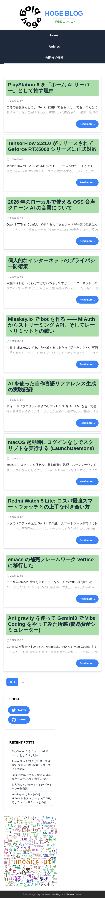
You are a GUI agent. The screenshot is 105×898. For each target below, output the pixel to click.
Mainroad (70, 894)
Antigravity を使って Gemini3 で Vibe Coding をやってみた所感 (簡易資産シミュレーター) (52, 624)
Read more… (87, 124)
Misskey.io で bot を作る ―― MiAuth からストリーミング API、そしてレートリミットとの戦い (51, 325)
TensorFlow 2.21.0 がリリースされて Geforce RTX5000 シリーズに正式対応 (31, 765)
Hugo (58, 894)
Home (54, 35)
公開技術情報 (54, 57)
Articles (54, 46)
